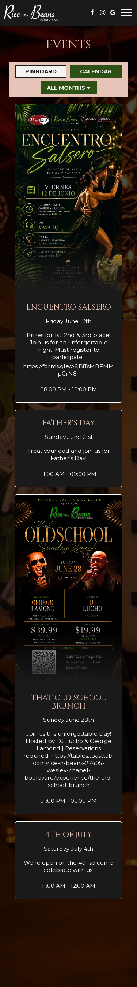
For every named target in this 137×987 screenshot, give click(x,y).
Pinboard (36, 71)
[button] (68, 253)
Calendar (91, 71)
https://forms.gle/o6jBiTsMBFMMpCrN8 (68, 370)
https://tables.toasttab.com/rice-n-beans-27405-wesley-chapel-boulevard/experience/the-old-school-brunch (69, 770)
